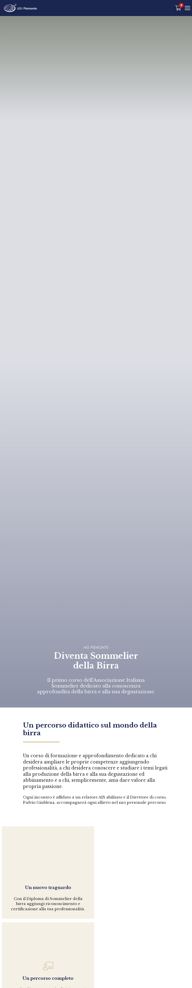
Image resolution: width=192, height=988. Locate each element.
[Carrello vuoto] (178, 8)
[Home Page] (21, 8)
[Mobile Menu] (187, 8)
